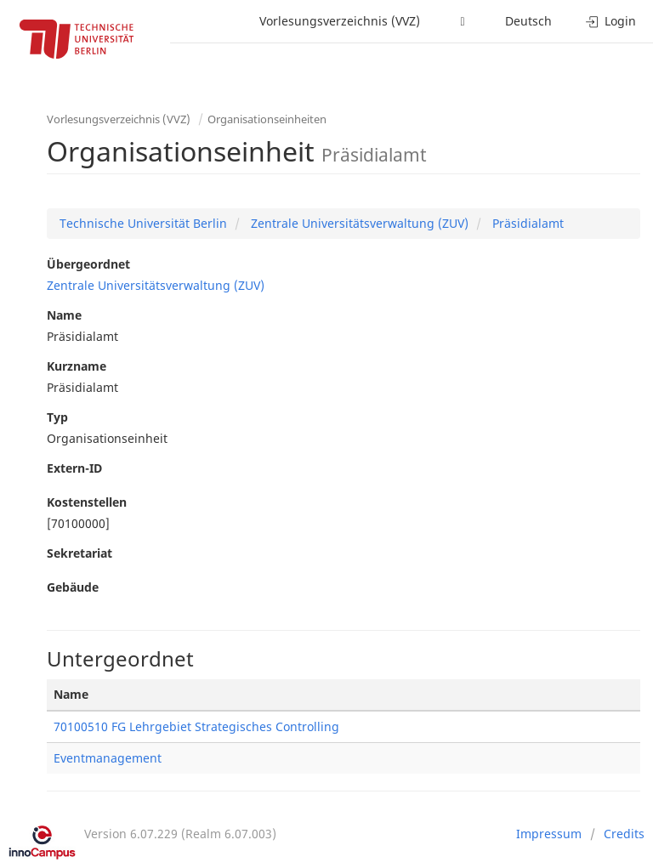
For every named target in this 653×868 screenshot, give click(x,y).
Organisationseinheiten (266, 119)
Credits (624, 833)
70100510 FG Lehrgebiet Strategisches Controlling (196, 726)
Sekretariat (79, 553)
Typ (57, 417)
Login (611, 21)
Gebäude (73, 587)
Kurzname (76, 366)
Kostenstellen (87, 502)
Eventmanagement (108, 758)
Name (64, 315)
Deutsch (528, 21)
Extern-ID (74, 468)
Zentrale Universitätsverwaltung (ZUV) (357, 223)
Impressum (549, 833)
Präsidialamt (526, 223)
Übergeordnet (88, 264)
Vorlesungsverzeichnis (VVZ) (339, 21)
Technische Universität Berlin (143, 223)
